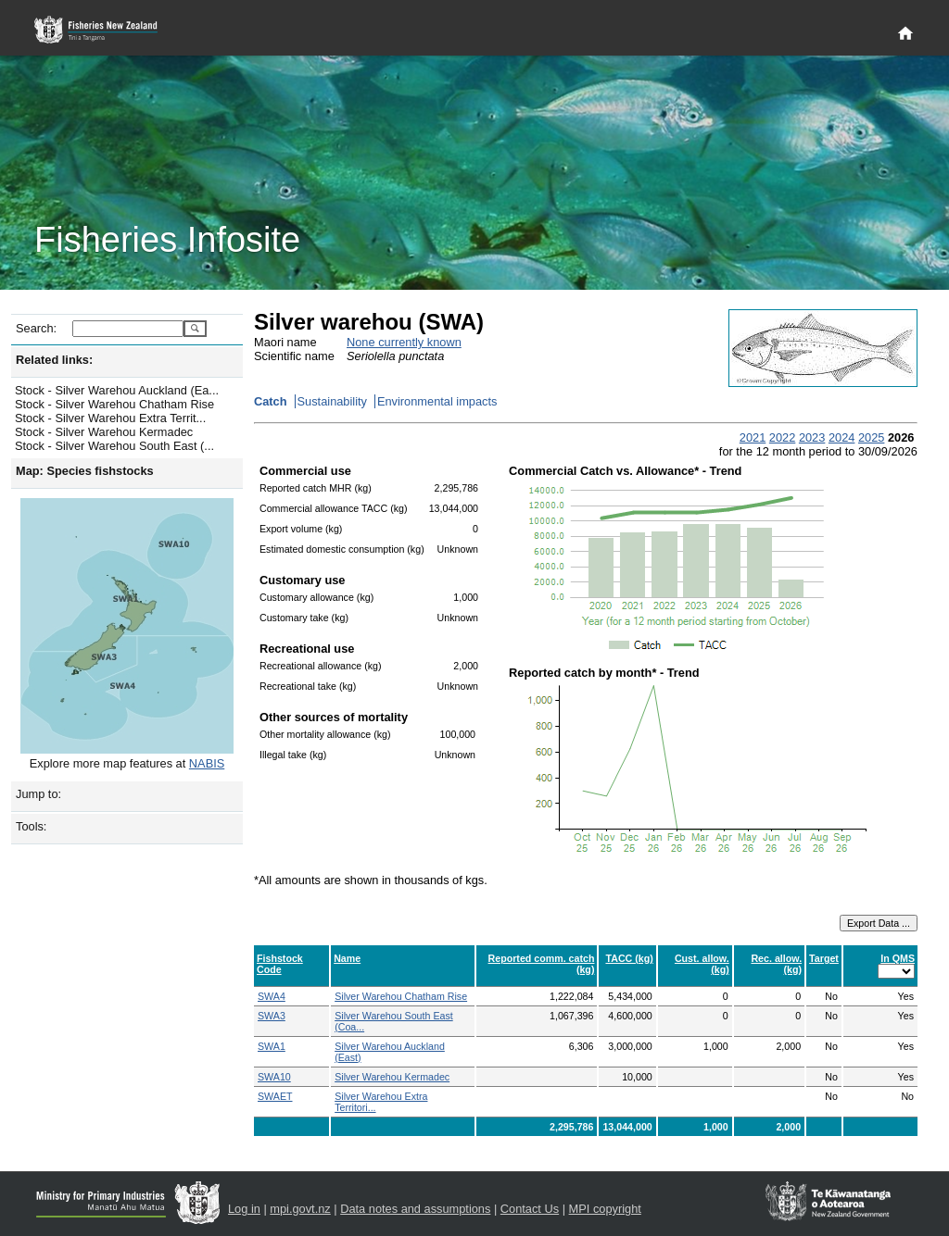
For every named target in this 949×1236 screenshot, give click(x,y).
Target (824, 958)
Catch (270, 401)
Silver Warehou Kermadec (392, 1076)
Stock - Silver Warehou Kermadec (104, 432)
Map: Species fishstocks (85, 471)
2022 (782, 437)
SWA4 (271, 996)
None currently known (404, 342)
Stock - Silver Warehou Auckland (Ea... (117, 390)
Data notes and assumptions (415, 1209)
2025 (871, 437)
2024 (841, 437)
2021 (753, 437)
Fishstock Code (280, 964)
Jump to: (38, 794)
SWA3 (271, 1015)
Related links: (54, 360)
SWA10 (274, 1076)
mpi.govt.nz (300, 1209)
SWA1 (271, 1046)
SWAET (275, 1096)
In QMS (897, 958)
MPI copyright (605, 1209)
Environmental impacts (437, 401)
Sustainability (332, 401)
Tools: (31, 826)
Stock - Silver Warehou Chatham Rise (114, 404)
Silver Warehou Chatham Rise (401, 996)
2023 (812, 437)
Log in (244, 1209)
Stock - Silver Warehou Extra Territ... (110, 418)
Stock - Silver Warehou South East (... (114, 446)
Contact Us (529, 1209)
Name (347, 958)
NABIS (206, 763)
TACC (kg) (628, 958)
